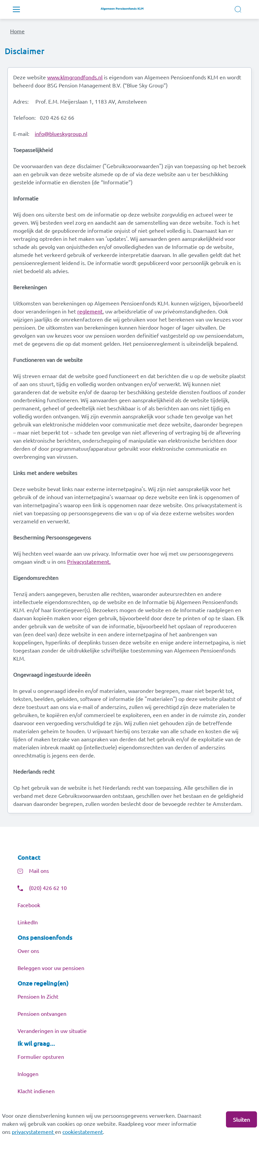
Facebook (29, 904)
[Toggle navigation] (16, 9)
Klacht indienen (36, 1090)
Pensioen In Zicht (38, 996)
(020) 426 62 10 (48, 887)
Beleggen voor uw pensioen (51, 967)
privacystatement (33, 1131)
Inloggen (28, 1073)
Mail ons (39, 870)
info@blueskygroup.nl (61, 133)
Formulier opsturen (41, 1056)
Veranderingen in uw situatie (52, 1030)
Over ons (28, 950)
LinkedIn (28, 922)
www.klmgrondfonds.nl (75, 77)
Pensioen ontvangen (42, 1013)
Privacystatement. (89, 561)
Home (17, 31)
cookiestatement (82, 1131)
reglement (90, 311)
